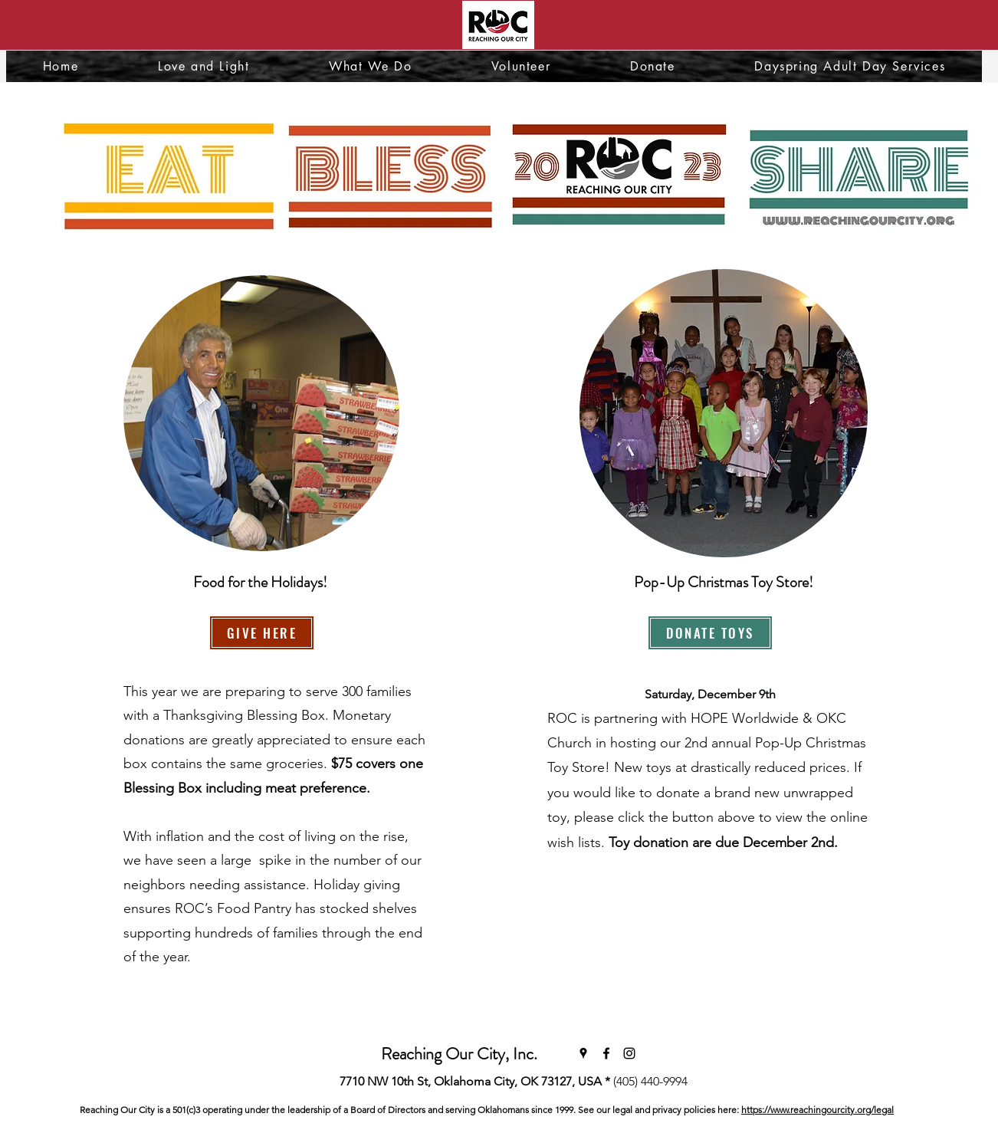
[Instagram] (629, 1053)
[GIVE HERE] (261, 633)
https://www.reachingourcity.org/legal (817, 1109)
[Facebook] (606, 1053)
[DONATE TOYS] (710, 633)
